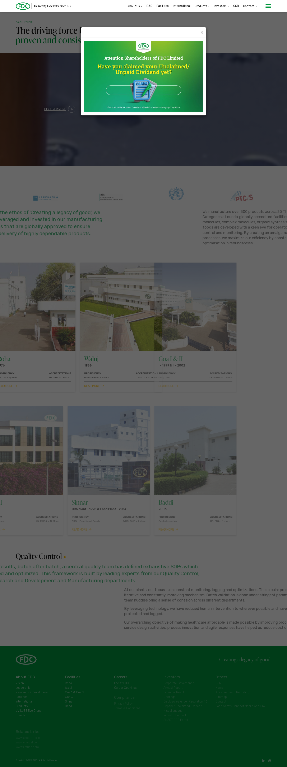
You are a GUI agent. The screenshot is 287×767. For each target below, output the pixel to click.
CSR (236, 6)
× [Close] (201, 32)
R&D (149, 6)
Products (202, 6)
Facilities (163, 6)
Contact (250, 6)
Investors (221, 6)
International (181, 6)
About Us (135, 6)
